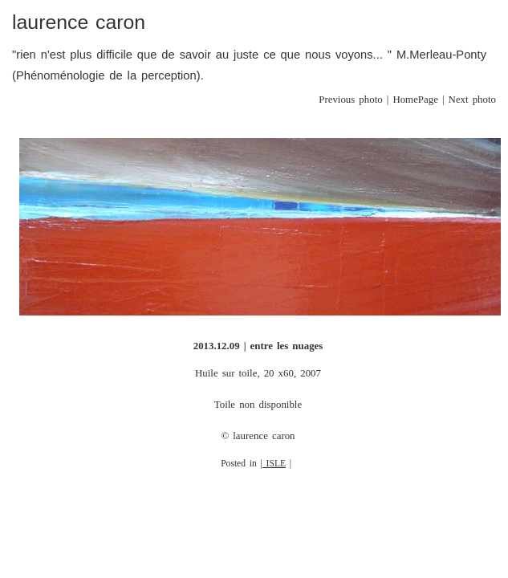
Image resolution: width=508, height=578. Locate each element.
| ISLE (274, 463)
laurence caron (78, 22)
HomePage (415, 99)
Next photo (472, 99)
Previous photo (350, 99)
